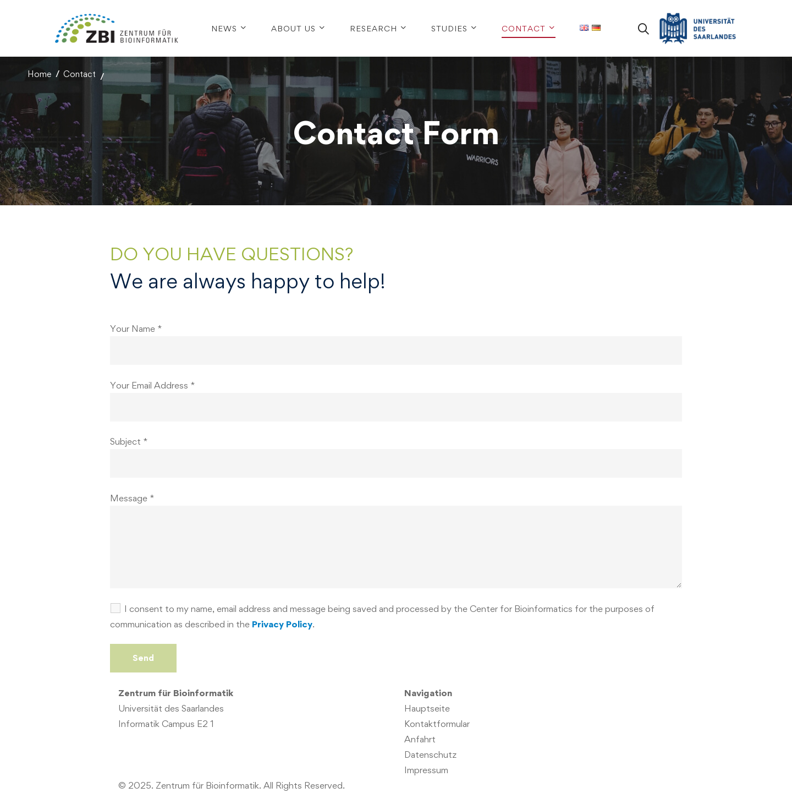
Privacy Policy (282, 624)
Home (39, 74)
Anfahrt (420, 739)
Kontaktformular (437, 723)
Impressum (426, 769)
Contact (79, 74)
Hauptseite (427, 708)
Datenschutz (430, 754)
